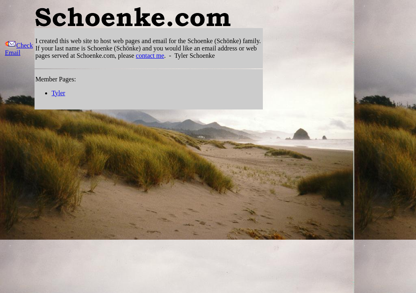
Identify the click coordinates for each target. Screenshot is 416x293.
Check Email (19, 49)
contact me (150, 55)
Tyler (58, 93)
